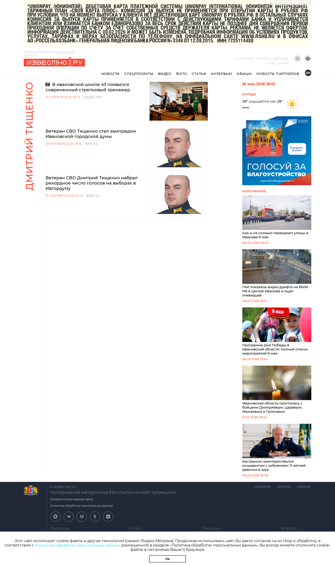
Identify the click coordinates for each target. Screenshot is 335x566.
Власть (91, 132)
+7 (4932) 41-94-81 (276, 63)
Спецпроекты (138, 74)
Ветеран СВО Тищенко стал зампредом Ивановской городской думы (94, 122)
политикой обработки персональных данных (77, 545)
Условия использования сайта (71, 502)
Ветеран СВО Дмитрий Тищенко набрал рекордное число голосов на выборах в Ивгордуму (95, 159)
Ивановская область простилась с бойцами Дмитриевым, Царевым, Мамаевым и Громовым (276, 391)
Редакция (280, 58)
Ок (167, 559)
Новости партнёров (277, 74)
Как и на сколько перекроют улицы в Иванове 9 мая (276, 217)
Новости (110, 74)
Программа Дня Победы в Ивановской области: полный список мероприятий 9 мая (276, 333)
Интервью (221, 74)
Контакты (263, 58)
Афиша (244, 74)
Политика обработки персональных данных (81, 509)
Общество (93, 97)
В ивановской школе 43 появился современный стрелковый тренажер (91, 87)
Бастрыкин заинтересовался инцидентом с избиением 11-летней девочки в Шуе (276, 450)
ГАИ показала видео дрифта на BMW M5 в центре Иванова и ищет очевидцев (276, 274)
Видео (164, 74)
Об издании (244, 58)
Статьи (199, 74)
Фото (181, 74)
